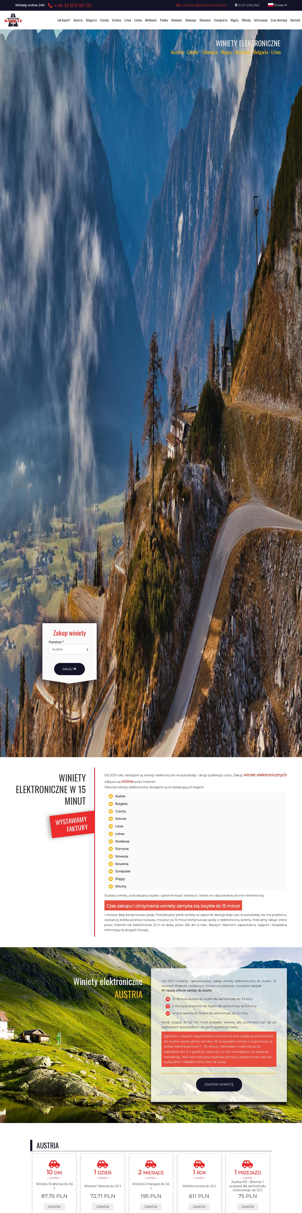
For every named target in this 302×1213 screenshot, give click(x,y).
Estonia (116, 20)
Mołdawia (151, 20)
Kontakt (295, 20)
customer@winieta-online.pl (201, 5)
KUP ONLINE (249, 5)
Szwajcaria (220, 20)
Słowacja (190, 20)
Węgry (234, 20)
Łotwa (138, 20)
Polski (277, 5)
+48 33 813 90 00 (69, 5)
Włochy (246, 20)
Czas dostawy (279, 20)
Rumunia (176, 20)
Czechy (104, 20)
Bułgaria (91, 20)
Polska (164, 20)
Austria (78, 20)
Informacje (260, 20)
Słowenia (205, 20)
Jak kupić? (63, 20)
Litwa (127, 20)
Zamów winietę (219, 1084)
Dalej (69, 669)
